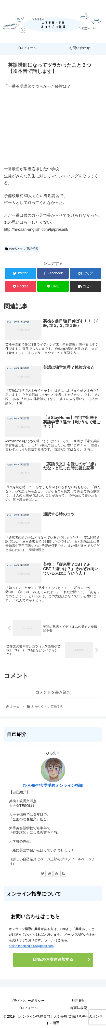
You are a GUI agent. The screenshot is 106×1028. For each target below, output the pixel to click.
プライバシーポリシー (27, 1001)
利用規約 (78, 1001)
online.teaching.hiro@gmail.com (31, 946)
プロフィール (27, 1008)
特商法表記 (78, 1008)
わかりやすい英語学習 (21, 248)
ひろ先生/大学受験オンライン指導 (53, 785)
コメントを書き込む (53, 692)
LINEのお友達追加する (53, 959)
